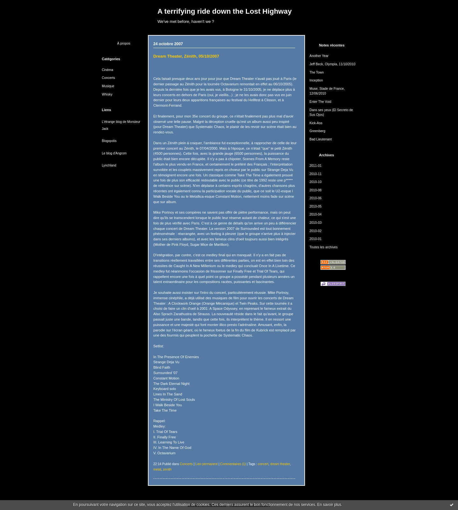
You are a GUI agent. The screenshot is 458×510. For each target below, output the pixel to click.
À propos (123, 43)
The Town (316, 72)
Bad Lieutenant (320, 139)
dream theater (280, 464)
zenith (167, 469)
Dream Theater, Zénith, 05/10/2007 (186, 56)
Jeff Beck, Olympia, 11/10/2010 (332, 64)
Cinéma (107, 70)
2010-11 (315, 174)
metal (157, 469)
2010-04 (315, 214)
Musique (108, 86)
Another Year (319, 56)
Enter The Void (320, 101)
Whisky (107, 94)
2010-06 (315, 198)
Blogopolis (109, 141)
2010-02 (315, 231)
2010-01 (315, 239)
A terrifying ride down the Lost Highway (224, 11)
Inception (316, 80)
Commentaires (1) (233, 464)
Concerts (108, 78)
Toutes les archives (323, 247)
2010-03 (315, 222)
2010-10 (315, 182)
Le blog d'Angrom (114, 153)
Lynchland (109, 165)
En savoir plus (329, 504)
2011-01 (315, 165)
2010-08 (315, 190)
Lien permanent (206, 464)
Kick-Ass (315, 123)
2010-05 (315, 206)
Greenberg (317, 131)
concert (263, 464)
